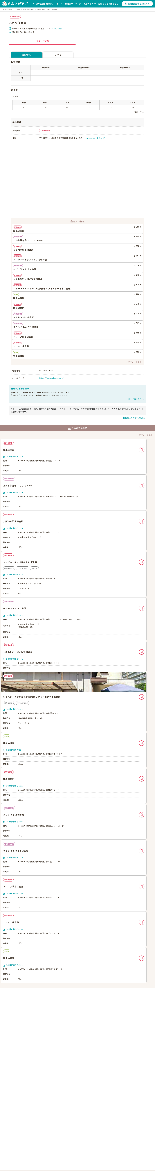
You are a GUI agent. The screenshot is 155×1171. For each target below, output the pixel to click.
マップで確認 (56, 28)
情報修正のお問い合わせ (133, 418)
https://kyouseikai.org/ (50, 378)
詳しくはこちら (135, 399)
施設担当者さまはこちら (139, 3)
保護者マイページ (73, 3)
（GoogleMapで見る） (93, 138)
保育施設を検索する (45, 3)
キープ (59, 3)
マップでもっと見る (133, 362)
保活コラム (89, 3)
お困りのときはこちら (108, 3)
